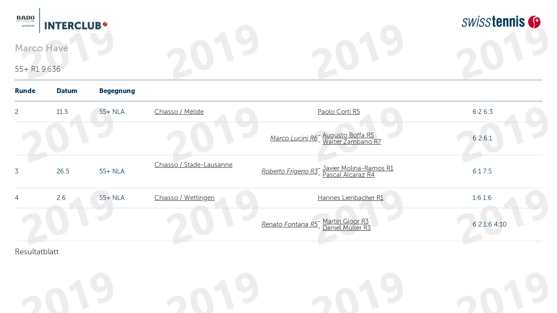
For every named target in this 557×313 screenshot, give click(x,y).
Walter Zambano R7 (351, 141)
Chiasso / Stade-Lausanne (193, 164)
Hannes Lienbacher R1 (350, 197)
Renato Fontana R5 (290, 224)
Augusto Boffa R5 (348, 135)
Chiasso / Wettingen (184, 197)
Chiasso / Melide (179, 111)
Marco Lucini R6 (294, 138)
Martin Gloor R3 (345, 221)
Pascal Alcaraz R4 (348, 174)
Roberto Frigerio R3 (290, 171)
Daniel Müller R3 (346, 227)
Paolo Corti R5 (339, 111)
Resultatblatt (37, 251)
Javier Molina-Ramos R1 (357, 168)
